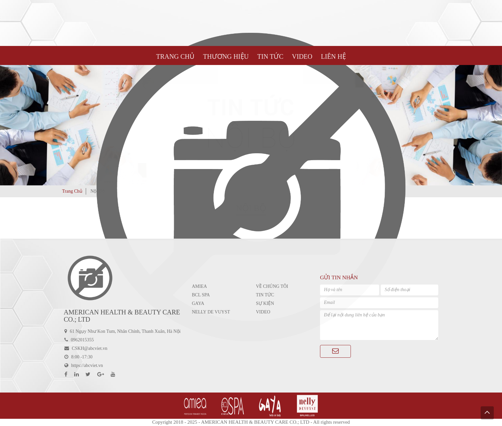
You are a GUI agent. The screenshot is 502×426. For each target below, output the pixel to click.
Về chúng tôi (272, 286)
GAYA (198, 303)
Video (263, 311)
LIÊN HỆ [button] (333, 56)
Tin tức (265, 294)
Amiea (199, 286)
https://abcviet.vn (87, 365)
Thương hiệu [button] (226, 56)
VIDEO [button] (302, 56)
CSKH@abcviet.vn (89, 348)
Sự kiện (265, 303)
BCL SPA (201, 294)
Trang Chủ (175, 56)
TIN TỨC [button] (270, 56)
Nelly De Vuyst (211, 311)
